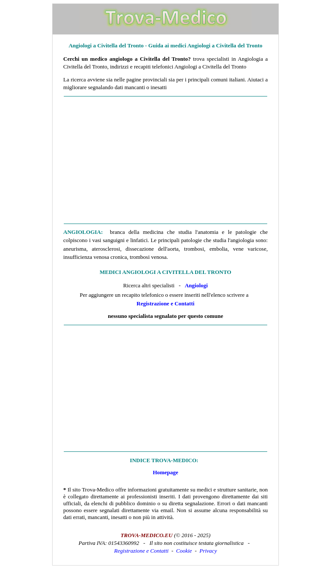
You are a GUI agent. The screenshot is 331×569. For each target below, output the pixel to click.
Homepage (165, 472)
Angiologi (196, 285)
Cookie (184, 550)
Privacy (208, 550)
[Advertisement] (165, 160)
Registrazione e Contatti (165, 303)
